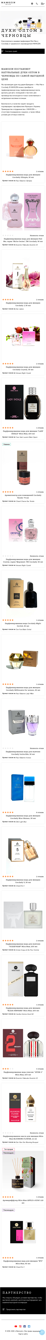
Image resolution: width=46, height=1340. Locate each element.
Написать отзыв (37, 236)
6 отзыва (40, 812)
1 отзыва (40, 428)
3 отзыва (40, 1069)
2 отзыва (40, 171)
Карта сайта (23, 1334)
